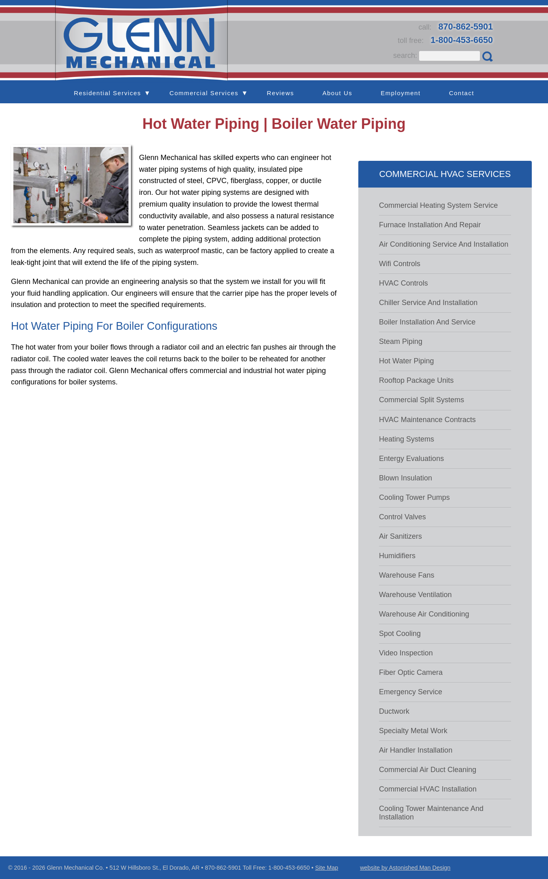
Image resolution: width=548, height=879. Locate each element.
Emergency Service (410, 692)
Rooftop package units (416, 380)
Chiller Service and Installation (428, 303)
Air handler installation (415, 750)
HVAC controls (403, 283)
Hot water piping (406, 361)
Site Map (326, 867)
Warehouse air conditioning (424, 614)
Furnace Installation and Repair (430, 225)
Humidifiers (397, 556)
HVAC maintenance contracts (427, 420)
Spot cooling (400, 633)
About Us (338, 93)
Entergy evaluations (411, 458)
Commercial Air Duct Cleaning (427, 770)
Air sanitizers (400, 536)
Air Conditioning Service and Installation (443, 244)
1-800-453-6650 (461, 40)
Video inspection (406, 653)
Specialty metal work (413, 731)
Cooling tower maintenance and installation (431, 812)
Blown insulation (405, 478)
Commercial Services (203, 93)
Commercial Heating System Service (438, 205)
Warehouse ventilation (415, 595)
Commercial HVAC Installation (428, 789)
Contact (461, 93)
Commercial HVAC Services (445, 174)
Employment (400, 93)
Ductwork (394, 711)
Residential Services (107, 93)
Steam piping (400, 341)
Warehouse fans (406, 575)
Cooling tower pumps (414, 497)
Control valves (402, 517)
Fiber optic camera (411, 672)
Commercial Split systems (421, 400)
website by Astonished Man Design (405, 867)
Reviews (280, 93)
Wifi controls (399, 264)
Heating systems (406, 439)
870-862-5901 (466, 26)
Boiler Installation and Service (427, 322)
